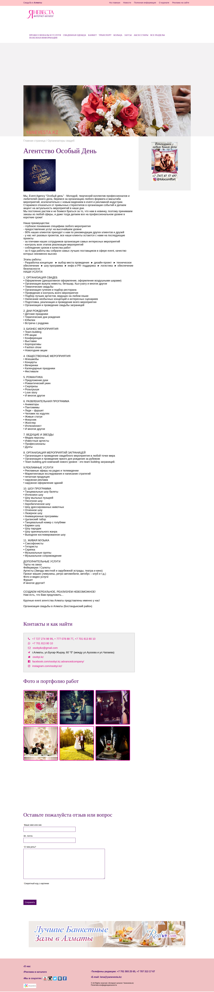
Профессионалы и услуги (45, 35)
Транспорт (105, 35)
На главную (114, 2)
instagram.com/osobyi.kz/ (47, 666)
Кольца (118, 35)
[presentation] (45, 891)
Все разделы (157, 35)
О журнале (164, 2)
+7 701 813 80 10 (85, 638)
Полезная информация (145, 2)
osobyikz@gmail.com (45, 647)
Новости (127, 2)
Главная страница (34, 140)
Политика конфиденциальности (104, 985)
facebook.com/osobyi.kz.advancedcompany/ (58, 661)
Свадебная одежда (74, 35)
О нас (27, 966)
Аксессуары (141, 35)
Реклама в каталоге (35, 972)
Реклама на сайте (180, 2)
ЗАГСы (128, 35)
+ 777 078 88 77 (63, 638)
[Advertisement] (107, 63)
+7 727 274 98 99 (42, 638)
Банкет (92, 35)
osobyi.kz (38, 657)
